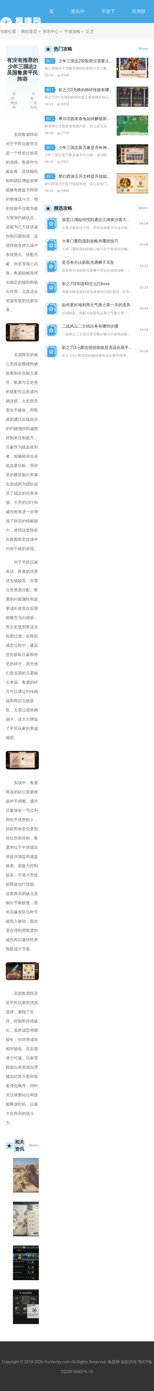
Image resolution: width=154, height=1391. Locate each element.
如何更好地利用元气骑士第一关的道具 (96, 304)
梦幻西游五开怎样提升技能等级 (86, 176)
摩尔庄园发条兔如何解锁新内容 (86, 118)
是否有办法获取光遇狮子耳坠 (88, 262)
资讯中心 (78, 23)
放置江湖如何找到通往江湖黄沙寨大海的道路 (102, 219)
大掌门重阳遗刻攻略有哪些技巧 (90, 241)
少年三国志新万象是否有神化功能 (88, 147)
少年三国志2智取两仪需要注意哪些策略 (93, 61)
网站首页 (29, 31)
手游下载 (108, 23)
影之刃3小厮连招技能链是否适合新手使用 (99, 347)
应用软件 (139, 23)
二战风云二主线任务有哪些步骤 (90, 326)
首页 (51, 23)
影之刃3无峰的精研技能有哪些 (85, 89)
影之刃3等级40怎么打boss (86, 283)
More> (34, 1145)
